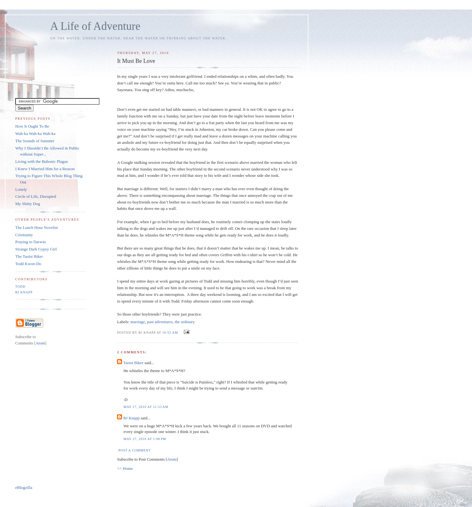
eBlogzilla (23, 487)
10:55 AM (170, 332)
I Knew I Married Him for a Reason (45, 168)
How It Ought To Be (32, 126)
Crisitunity (24, 234)
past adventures (160, 321)
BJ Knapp (131, 418)
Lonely (21, 189)
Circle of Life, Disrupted (35, 196)
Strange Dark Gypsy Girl (36, 249)
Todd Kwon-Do (28, 263)
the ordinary (185, 321)
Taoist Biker (133, 362)
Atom (172, 459)
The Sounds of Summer (34, 140)
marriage (137, 321)
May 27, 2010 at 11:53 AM (145, 407)
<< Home (125, 468)
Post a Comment (134, 450)
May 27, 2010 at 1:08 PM (144, 439)
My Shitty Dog (27, 203)
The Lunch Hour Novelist (36, 227)
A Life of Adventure (95, 26)
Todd (20, 286)
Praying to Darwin (30, 241)
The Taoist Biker (29, 256)
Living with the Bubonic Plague (41, 161)
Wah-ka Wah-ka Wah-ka (35, 133)
